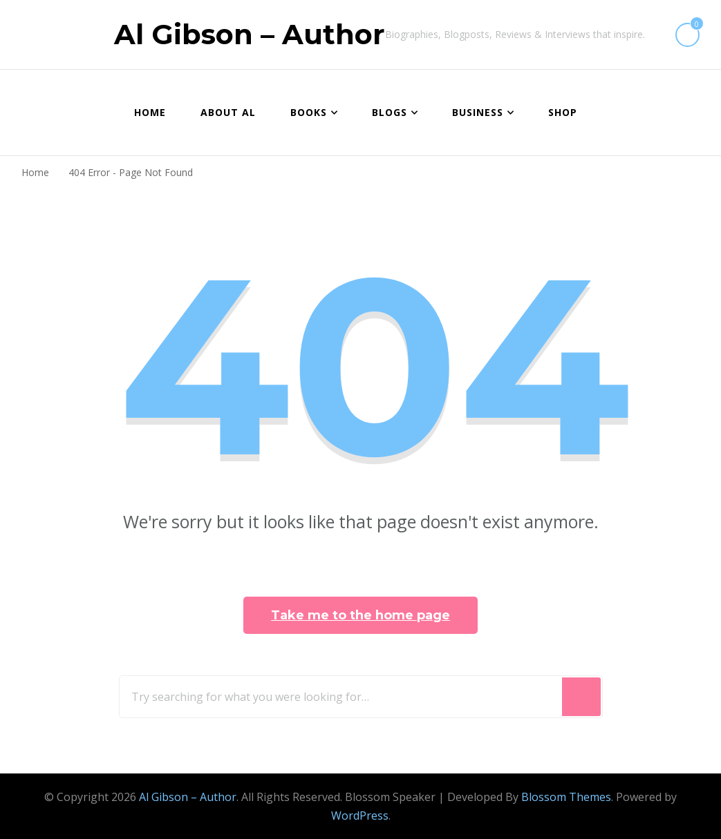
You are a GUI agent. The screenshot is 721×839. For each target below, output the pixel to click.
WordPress (359, 815)
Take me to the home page (360, 615)
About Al (228, 112)
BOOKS (308, 112)
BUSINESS (477, 112)
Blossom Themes (566, 796)
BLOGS (389, 112)
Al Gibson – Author (249, 34)
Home (150, 112)
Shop (562, 112)
